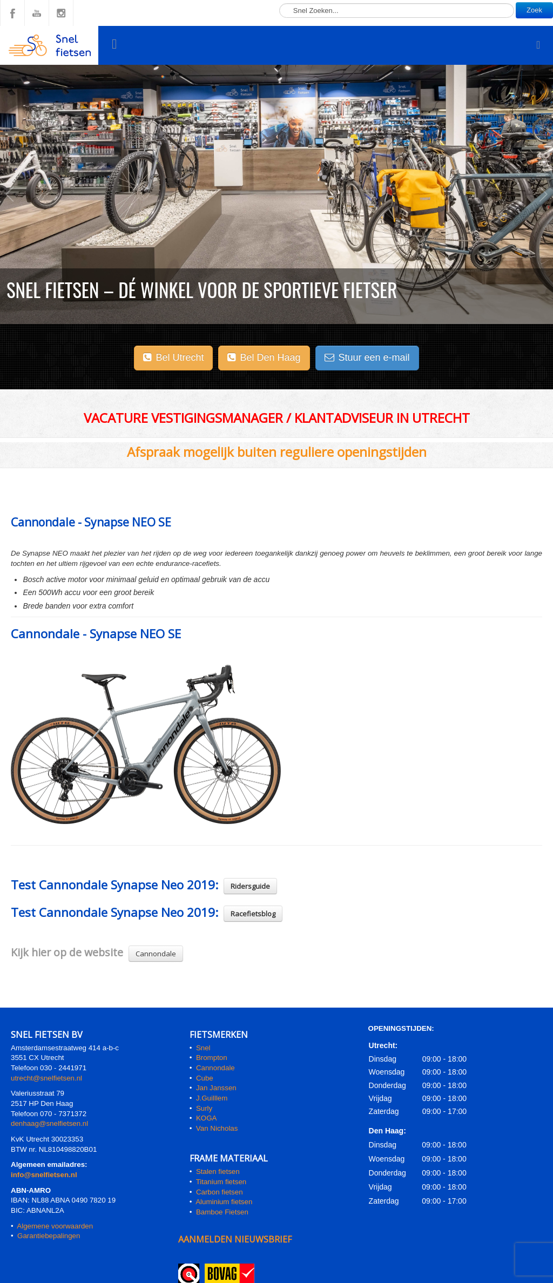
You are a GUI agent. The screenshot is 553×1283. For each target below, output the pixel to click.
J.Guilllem (212, 1098)
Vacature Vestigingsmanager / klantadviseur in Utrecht (277, 418)
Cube (204, 1078)
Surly (204, 1108)
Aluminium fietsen (223, 1202)
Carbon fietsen (219, 1192)
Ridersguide (250, 886)
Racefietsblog (253, 914)
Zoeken (279, 0)
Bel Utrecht (173, 357)
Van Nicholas (216, 1128)
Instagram (61, 13)
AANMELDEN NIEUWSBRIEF (235, 1239)
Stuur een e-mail (367, 357)
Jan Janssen (216, 1088)
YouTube (37, 13)
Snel (203, 1048)
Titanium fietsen (221, 1182)
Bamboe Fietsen (222, 1212)
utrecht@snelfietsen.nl (46, 1078)
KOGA (206, 1118)
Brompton (211, 1058)
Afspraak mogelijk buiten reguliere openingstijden (277, 452)
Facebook (12, 13)
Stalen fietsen (218, 1171)
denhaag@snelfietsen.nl (49, 1123)
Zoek (534, 10)
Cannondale (156, 953)
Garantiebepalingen (48, 1236)
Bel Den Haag (263, 357)
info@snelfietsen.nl (44, 1175)
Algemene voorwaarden (55, 1226)
